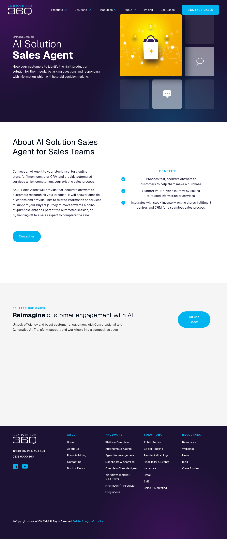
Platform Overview (117, 442)
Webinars (188, 449)
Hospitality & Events (156, 462)
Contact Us (74, 462)
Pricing (148, 10)
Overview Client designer (121, 468)
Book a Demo (76, 468)
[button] (59, 10)
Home (70, 442)
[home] (20, 10)
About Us (73, 449)
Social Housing (153, 449)
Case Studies (190, 468)
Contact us (27, 236)
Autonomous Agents (118, 449)
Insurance (150, 468)
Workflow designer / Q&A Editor (118, 477)
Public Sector (152, 442)
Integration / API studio (120, 485)
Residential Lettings (156, 455)
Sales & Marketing (155, 488)
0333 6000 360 (23, 456)
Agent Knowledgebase (119, 455)
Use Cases (168, 10)
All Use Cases (194, 319)
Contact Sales (200, 10)
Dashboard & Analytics (120, 462)
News (185, 455)
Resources (189, 442)
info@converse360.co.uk (29, 451)
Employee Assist (24, 37)
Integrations (112, 492)
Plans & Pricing (76, 455)
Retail (147, 475)
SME (146, 481)
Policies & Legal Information (88, 521)
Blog (185, 462)
